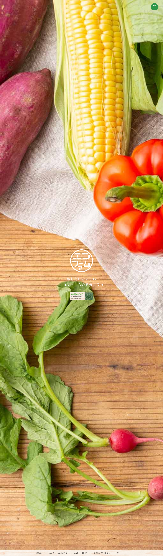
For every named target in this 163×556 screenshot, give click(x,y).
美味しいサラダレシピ (102, 553)
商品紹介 (39, 553)
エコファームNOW (80, 553)
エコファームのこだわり (58, 553)
